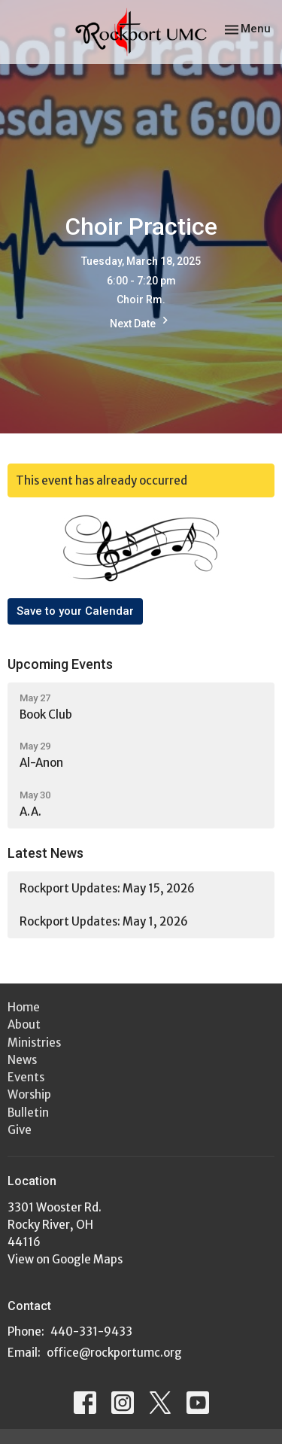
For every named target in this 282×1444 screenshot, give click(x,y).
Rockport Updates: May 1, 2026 (104, 921)
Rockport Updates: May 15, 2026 (107, 888)
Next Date (141, 322)
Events (26, 1077)
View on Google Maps (65, 1259)
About (24, 1024)
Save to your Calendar (75, 611)
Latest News (45, 853)
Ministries (34, 1042)
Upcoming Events (60, 664)
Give (20, 1130)
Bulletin (28, 1112)
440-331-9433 (91, 1331)
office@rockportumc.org (114, 1352)
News (22, 1060)
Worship (29, 1094)
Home (24, 1007)
